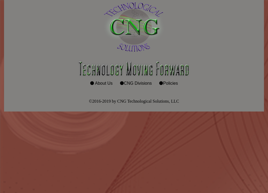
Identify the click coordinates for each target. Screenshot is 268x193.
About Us (104, 83)
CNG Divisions (138, 83)
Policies (170, 83)
